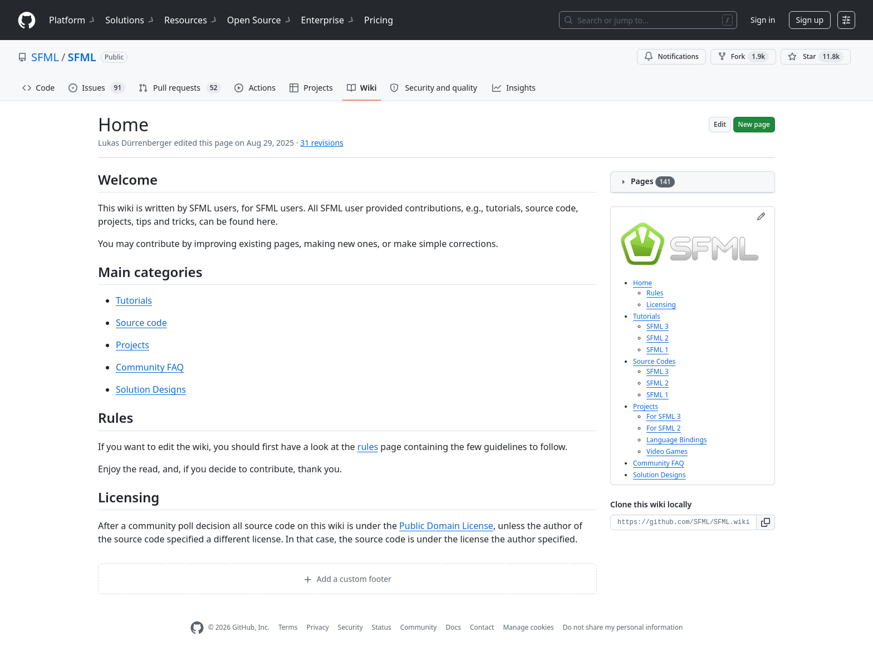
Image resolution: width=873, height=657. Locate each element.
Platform (72, 20)
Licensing (661, 304)
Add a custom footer (347, 579)
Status (381, 627)
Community (418, 627)
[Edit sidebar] (761, 216)
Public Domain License (446, 526)
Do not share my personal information (623, 627)
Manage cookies (528, 627)
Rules (655, 293)
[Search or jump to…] (648, 20)
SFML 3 (657, 326)
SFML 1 (657, 349)
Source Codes (654, 361)
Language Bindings (676, 439)
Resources (191, 20)
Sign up (809, 19)
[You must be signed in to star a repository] (816, 57)
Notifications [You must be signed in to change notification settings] (671, 56)
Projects (132, 345)
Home (642, 283)
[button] (766, 522)
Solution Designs (151, 389)
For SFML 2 (663, 428)
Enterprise (328, 20)
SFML (45, 57)
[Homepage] (27, 20)
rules (367, 447)
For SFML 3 (663, 416)
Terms (288, 627)
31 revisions (322, 142)
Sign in (763, 19)
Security (350, 627)
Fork (743, 56)
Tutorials (134, 300)
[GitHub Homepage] (197, 628)
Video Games (667, 451)
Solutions (130, 20)
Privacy (318, 627)
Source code (141, 323)
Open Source (259, 20)
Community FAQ (150, 367)
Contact (482, 627)
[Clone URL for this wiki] (683, 522)
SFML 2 (657, 338)
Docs (453, 627)
